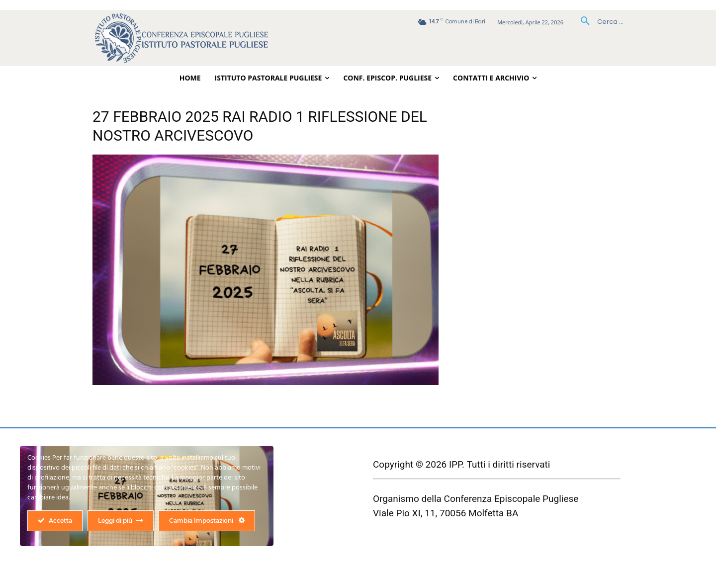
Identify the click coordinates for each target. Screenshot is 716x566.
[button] (598, 22)
